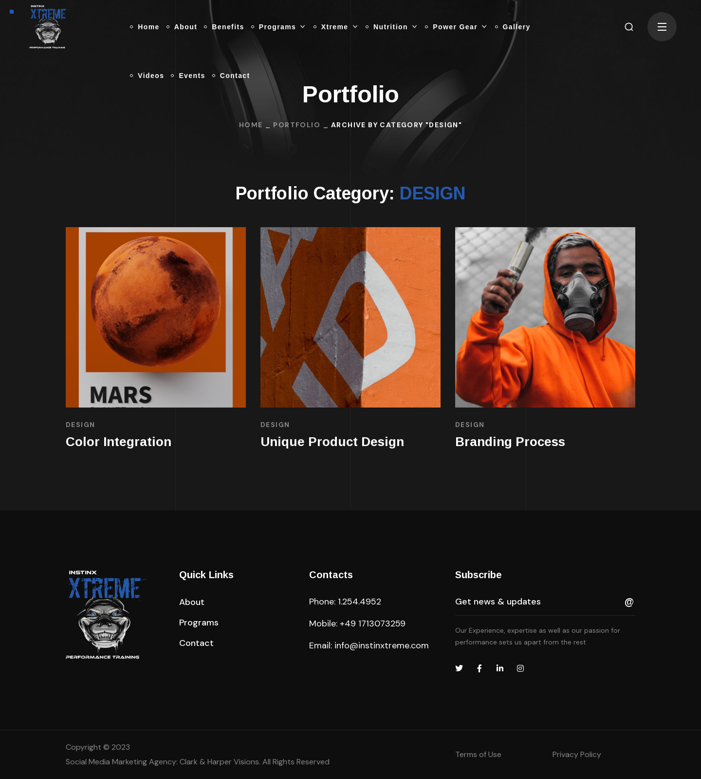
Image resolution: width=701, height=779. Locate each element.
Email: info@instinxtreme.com (369, 645)
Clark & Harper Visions (219, 762)
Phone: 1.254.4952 (345, 601)
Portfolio (296, 124)
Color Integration (118, 441)
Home (251, 124)
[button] (629, 27)
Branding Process (510, 441)
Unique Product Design (332, 441)
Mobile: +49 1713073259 (357, 623)
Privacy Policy (577, 754)
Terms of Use (478, 754)
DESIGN (80, 424)
